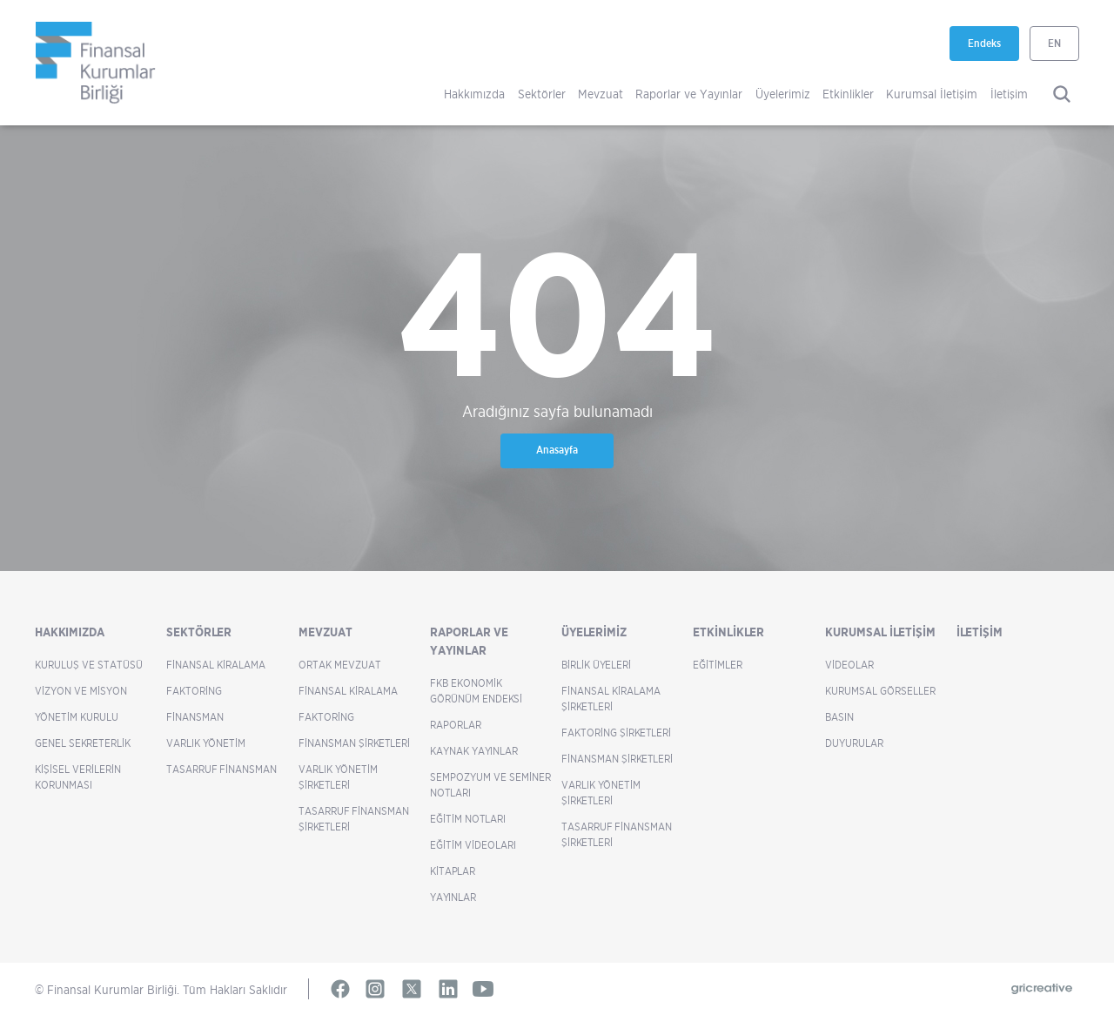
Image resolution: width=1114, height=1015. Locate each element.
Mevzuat (600, 93)
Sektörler (542, 93)
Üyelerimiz (782, 93)
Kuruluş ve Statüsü (89, 664)
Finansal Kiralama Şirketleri (611, 698)
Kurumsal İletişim (931, 93)
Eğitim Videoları (473, 844)
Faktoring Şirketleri (616, 732)
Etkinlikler (848, 93)
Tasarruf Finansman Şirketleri (354, 818)
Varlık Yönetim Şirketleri (338, 777)
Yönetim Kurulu (76, 716)
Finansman (195, 716)
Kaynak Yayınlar (474, 750)
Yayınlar (453, 897)
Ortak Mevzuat (340, 664)
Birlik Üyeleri (596, 664)
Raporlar (455, 724)
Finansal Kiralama (215, 664)
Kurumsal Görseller (880, 690)
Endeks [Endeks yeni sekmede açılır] (993, 49)
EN (1054, 43)
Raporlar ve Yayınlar (688, 93)
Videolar (849, 664)
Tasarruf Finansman (221, 769)
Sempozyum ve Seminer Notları (490, 784)
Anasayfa (557, 449)
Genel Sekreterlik (83, 742)
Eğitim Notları (468, 818)
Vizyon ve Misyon (81, 690)
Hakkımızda (474, 93)
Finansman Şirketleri (354, 742)
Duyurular (854, 742)
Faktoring (194, 690)
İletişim (1009, 93)
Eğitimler (717, 664)
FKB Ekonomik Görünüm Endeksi (476, 690)
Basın (839, 716)
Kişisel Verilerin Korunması (78, 777)
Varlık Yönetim (205, 742)
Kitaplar (452, 870)
